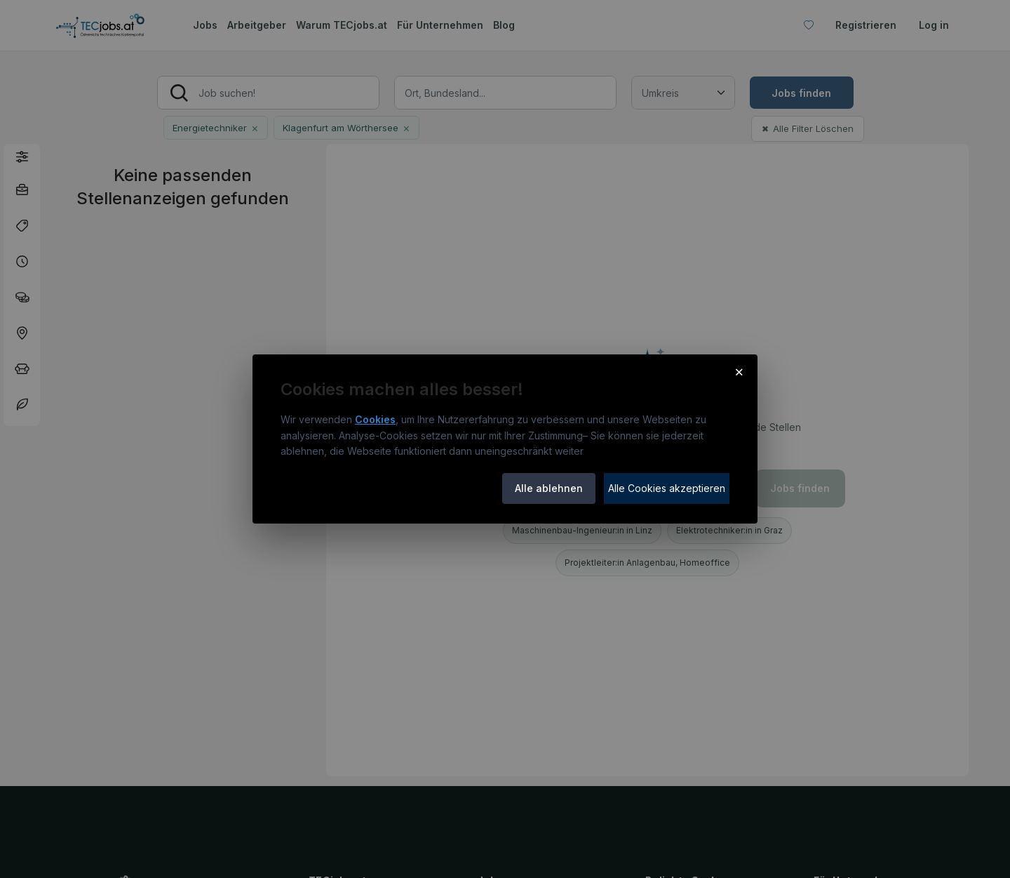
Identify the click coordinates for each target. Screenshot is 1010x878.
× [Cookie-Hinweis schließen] (738, 371)
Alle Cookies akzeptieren (666, 488)
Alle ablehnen (549, 488)
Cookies (375, 419)
